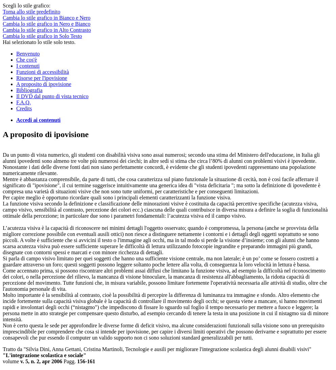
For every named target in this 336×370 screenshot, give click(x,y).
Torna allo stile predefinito (31, 12)
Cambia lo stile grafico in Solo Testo (42, 36)
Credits (24, 108)
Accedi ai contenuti (38, 120)
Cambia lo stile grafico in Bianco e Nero (46, 18)
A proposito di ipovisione (43, 84)
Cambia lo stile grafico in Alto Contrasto (47, 30)
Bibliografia (29, 90)
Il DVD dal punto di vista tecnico (52, 96)
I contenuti (28, 66)
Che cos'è (26, 60)
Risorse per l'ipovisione (41, 78)
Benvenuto (28, 54)
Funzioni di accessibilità (42, 72)
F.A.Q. (23, 102)
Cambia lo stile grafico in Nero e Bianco (46, 24)
